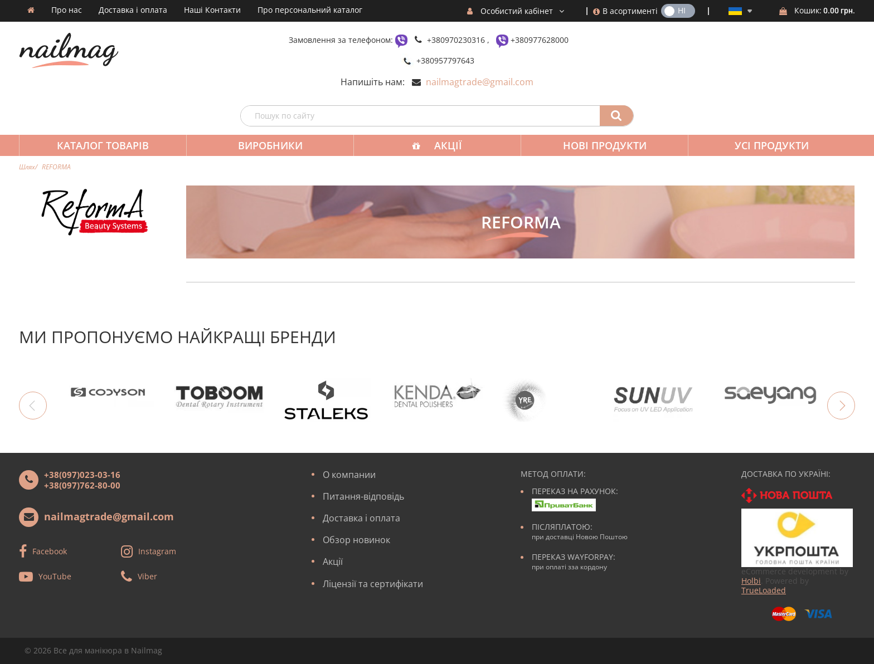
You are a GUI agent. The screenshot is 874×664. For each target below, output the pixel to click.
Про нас (66, 10)
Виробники (270, 145)
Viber (147, 575)
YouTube (54, 575)
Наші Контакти (212, 10)
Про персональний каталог (310, 10)
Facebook (49, 550)
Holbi (751, 580)
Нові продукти (605, 145)
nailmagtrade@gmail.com (479, 82)
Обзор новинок (356, 540)
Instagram (157, 550)
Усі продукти (772, 145)
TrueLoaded (763, 590)
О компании (349, 474)
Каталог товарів (103, 145)
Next (841, 405)
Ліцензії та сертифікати (373, 584)
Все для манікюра (88, 650)
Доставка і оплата (133, 10)
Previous (33, 405)
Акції (448, 145)
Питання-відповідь (363, 496)
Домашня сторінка (31, 10)
